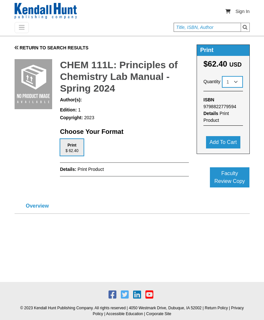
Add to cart (223, 142)
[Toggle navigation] (22, 27)
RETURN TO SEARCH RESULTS (52, 47)
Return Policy (216, 308)
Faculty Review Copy (229, 177)
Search (245, 27)
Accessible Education (124, 314)
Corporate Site (158, 314)
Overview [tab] (37, 206)
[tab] (72, 147)
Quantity (211, 81)
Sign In (242, 11)
